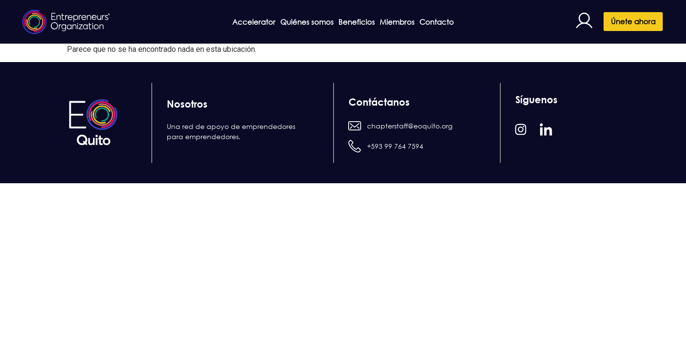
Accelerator (228, 22)
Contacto (462, 22)
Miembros (409, 22)
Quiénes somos (294, 22)
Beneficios (356, 22)
